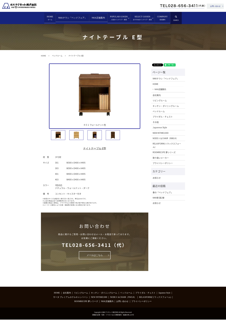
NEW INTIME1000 (160, 145)
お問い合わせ (215, 6)
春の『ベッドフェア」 (163, 204)
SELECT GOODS (54, 30)
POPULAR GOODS (139, 18)
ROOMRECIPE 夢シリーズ (164, 164)
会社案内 (157, 107)
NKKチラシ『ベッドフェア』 (79, 17)
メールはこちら (95, 267)
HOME (49, 18)
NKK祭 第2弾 (158, 210)
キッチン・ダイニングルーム (166, 118)
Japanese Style (160, 139)
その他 (156, 134)
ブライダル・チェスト (163, 129)
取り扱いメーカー (161, 170)
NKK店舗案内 (112, 17)
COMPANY (80, 30)
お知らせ (157, 190)
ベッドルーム (57, 68)
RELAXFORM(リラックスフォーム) (167, 158)
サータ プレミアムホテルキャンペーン (70, 309)
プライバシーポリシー (163, 175)
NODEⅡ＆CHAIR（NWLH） (165, 150)
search (100, 29)
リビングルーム (160, 112)
